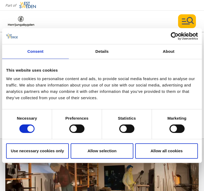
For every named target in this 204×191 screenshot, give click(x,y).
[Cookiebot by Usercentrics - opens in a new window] (174, 36)
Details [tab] (102, 51)
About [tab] (169, 51)
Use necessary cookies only (37, 151)
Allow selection (101, 151)
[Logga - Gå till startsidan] (26, 21)
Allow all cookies (167, 151)
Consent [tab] (35, 51)
